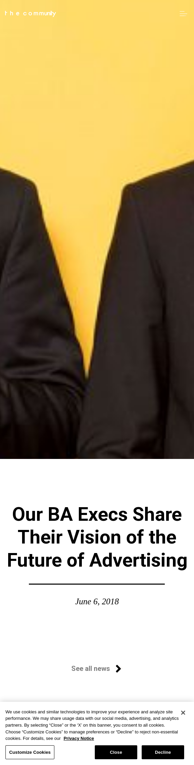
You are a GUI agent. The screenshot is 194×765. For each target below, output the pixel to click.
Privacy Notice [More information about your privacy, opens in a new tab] (79, 741)
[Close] (183, 716)
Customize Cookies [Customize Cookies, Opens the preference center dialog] (30, 755)
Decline (163, 755)
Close (116, 755)
